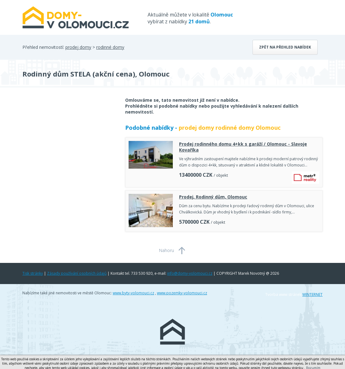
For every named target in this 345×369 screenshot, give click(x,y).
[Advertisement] (69, 146)
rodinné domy (110, 47)
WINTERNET (312, 294)
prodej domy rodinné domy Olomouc (230, 127)
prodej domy (78, 47)
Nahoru (166, 250)
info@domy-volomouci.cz (189, 273)
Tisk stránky (32, 273)
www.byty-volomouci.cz (133, 293)
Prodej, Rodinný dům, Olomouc (213, 197)
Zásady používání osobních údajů (76, 273)
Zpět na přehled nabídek (285, 47)
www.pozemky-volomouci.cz (182, 293)
